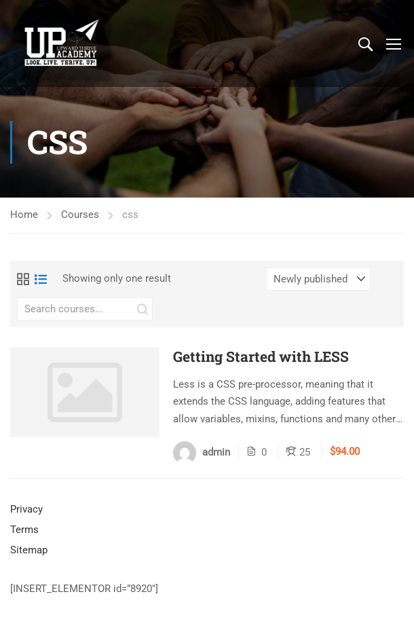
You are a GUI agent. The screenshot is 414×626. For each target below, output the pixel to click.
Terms (24, 529)
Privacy (26, 509)
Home (24, 214)
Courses (80, 214)
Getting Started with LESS (261, 357)
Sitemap (29, 550)
